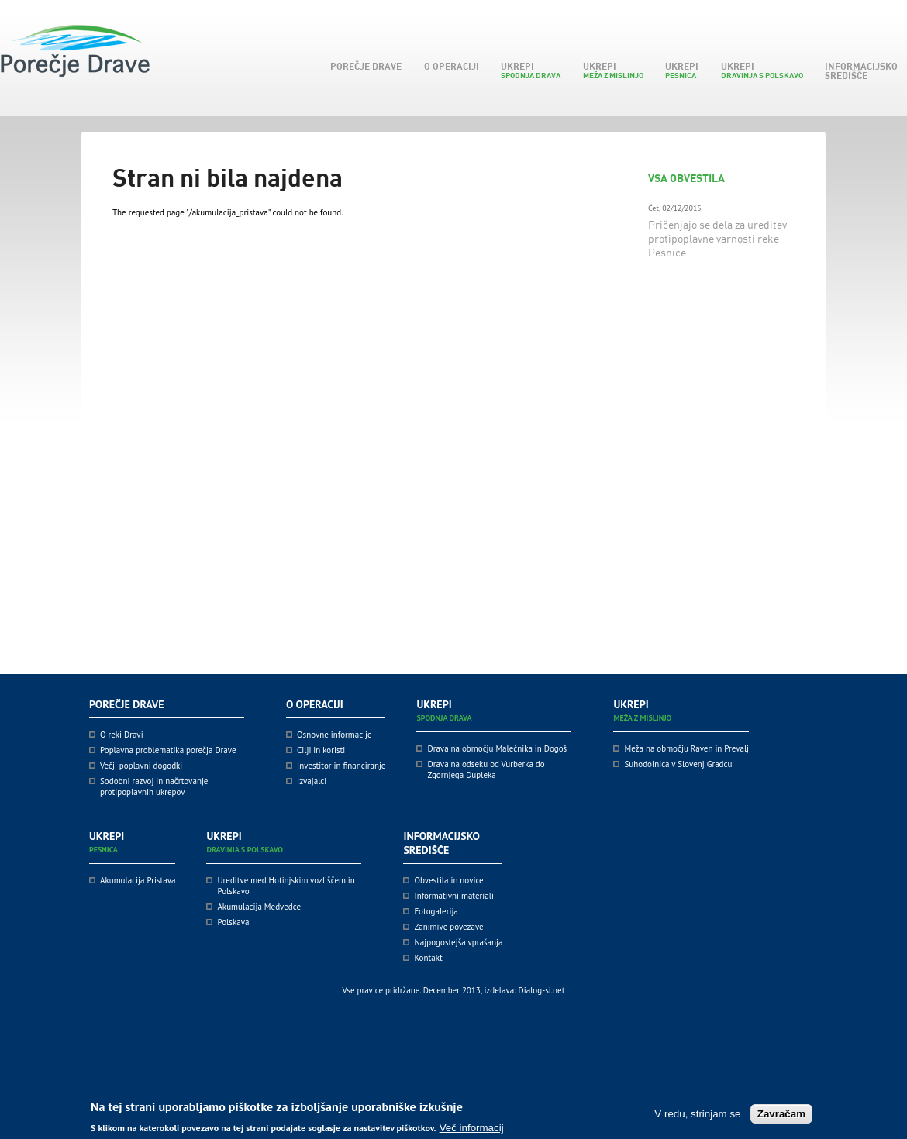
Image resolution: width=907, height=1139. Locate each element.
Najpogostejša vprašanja (458, 942)
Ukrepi (528, 70)
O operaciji (448, 66)
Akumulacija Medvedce (259, 906)
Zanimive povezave (448, 926)
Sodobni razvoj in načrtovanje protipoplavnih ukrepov (154, 786)
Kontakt (428, 957)
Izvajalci (311, 781)
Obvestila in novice (448, 880)
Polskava (233, 922)
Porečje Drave (363, 66)
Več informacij (472, 1131)
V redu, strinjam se (697, 1117)
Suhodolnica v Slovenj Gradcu (678, 764)
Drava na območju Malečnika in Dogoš (497, 748)
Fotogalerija (435, 911)
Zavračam (781, 1117)
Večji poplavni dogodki (141, 765)
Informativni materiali (453, 895)
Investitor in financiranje (341, 765)
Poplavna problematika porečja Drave (168, 750)
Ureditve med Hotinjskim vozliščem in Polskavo (285, 885)
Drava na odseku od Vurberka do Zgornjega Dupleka (485, 769)
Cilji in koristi (321, 750)
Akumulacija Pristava (137, 880)
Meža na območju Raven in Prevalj (686, 748)
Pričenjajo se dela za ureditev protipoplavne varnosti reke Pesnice (717, 238)
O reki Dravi (121, 734)
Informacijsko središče (858, 70)
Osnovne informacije (334, 734)
